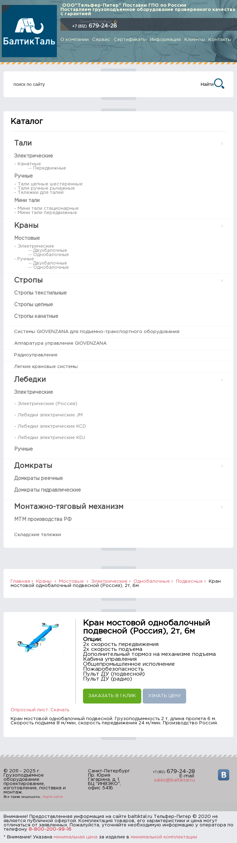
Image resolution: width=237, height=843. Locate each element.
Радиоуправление (36, 355)
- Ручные (24, 259)
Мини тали (27, 200)
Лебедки (30, 379)
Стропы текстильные (40, 293)
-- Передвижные (47, 168)
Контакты (219, 40)
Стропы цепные (33, 305)
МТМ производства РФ (43, 519)
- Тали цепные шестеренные (48, 184)
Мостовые (27, 238)
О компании (74, 40)
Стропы (28, 280)
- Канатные (27, 164)
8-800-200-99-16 (50, 829)
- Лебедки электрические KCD (50, 426)
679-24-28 (94, 26)
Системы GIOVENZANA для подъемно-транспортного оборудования (96, 332)
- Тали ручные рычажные (44, 188)
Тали (23, 143)
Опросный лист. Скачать (40, 710)
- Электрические (34, 246)
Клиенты (194, 40)
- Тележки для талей (39, 193)
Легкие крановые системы (46, 367)
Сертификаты (130, 40)
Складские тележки (37, 535)
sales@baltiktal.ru (174, 780)
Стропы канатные (36, 316)
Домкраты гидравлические (47, 490)
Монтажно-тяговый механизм (68, 507)
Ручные (23, 176)
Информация (165, 40)
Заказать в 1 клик (112, 696)
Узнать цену (164, 696)
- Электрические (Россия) (45, 404)
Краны (26, 225)
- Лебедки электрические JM (48, 415)
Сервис (101, 40)
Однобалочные (152, 581)
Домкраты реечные (38, 478)
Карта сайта (53, 796)
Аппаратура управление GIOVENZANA (60, 343)
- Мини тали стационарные (46, 208)
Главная (20, 581)
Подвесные (189, 581)
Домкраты (33, 466)
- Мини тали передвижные (45, 213)
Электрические (33, 156)
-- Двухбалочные (47, 251)
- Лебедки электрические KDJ (49, 438)
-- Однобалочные (48, 255)
